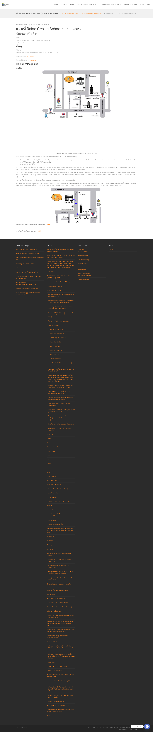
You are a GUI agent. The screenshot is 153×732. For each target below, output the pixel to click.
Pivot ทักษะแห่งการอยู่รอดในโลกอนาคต (27, 288)
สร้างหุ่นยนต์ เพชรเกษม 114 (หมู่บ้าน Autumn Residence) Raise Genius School (60, 572)
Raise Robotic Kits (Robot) (56, 329)
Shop (48, 455)
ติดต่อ (149, 4)
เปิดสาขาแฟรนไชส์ (83, 279)
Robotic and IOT (51, 662)
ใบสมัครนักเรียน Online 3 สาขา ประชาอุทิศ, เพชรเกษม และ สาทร (59, 585)
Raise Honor (50, 271)
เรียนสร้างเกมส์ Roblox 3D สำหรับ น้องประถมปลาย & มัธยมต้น (60, 696)
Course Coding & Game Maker (110, 4)
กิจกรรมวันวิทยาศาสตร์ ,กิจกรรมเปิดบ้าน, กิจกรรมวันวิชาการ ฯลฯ (60, 675)
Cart (48, 459)
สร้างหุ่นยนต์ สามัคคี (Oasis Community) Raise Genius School (61, 579)
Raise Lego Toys (54, 354)
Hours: (18, 37)
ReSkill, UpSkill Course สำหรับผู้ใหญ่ (58, 666)
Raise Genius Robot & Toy (55, 325)
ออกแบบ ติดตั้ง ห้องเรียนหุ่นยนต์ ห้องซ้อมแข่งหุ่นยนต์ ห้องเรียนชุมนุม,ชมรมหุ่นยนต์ (60, 630)
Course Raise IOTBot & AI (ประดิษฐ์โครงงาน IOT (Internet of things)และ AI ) (61, 410)
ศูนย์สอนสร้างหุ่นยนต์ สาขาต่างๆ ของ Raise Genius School (84, 13)
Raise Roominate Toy (56, 350)
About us (64, 4)
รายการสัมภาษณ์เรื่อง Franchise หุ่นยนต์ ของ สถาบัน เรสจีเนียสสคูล (59, 515)
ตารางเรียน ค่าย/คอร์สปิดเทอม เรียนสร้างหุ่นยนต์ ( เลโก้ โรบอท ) (60, 364)
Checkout (49, 463)
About (48, 716)
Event (72, 4)
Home (56, 4)
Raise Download (51, 520)
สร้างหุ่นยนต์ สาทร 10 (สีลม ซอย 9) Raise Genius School (59, 566)
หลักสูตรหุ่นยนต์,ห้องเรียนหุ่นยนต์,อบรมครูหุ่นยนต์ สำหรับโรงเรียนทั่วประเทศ (60, 398)
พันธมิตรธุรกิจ (51, 594)
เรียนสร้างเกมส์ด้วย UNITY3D (56, 701)
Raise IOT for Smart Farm (55, 670)
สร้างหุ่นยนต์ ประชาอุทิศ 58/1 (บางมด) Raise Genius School (60, 560)
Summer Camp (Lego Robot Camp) (58, 489)
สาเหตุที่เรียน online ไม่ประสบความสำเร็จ (27, 253)
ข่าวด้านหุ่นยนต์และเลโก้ (85, 273)
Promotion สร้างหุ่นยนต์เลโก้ (55, 524)
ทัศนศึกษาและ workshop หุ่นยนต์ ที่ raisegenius (61, 424)
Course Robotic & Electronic (87, 4)
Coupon (49, 438)
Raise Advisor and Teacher (54, 286)
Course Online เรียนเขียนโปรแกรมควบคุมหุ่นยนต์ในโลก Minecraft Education (60, 710)
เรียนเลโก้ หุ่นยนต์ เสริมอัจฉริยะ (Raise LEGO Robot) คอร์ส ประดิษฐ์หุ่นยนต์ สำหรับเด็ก (60, 386)
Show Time (50, 510)
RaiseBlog (50, 434)
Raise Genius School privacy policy (57, 598)
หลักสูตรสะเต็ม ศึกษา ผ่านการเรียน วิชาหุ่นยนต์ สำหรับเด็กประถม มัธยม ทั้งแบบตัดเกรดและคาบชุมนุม (60, 530)
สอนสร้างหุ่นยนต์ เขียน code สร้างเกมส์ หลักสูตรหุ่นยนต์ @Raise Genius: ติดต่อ (61, 256)
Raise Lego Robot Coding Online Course (58, 705)
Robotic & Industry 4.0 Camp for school (59, 501)
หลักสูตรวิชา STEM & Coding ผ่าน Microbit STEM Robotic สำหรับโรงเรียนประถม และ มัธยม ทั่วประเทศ (61, 656)
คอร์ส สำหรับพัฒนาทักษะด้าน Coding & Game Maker (59, 682)
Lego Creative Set (56, 358)
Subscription (50, 536)
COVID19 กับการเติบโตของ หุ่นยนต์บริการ (27, 272)
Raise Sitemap (51, 451)
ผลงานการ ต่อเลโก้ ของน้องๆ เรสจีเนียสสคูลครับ (60, 282)
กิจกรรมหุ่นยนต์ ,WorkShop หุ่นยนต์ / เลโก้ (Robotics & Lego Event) (58, 276)
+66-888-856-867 (32, 57)
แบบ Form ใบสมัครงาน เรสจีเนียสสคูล (57, 590)
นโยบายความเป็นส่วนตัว (54, 611)
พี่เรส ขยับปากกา (82, 264)
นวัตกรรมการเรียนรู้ (83, 259)
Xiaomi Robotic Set (55, 342)
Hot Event (49, 505)
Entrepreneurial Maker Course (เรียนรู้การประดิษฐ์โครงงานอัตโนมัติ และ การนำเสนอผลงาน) (60, 418)
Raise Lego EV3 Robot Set (57, 333)
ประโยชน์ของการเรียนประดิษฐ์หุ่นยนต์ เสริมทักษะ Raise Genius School (60, 616)
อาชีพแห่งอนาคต (21, 268)
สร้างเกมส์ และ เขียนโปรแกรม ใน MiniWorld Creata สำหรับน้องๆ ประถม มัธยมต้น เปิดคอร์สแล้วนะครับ (60, 689)
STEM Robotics (52, 497)
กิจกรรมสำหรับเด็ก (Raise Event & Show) (59, 321)
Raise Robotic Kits (52, 476)
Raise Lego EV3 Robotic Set (58, 338)
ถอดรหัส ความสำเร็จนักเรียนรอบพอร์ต (26, 249)
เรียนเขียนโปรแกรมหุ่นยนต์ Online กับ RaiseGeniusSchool (57, 636)
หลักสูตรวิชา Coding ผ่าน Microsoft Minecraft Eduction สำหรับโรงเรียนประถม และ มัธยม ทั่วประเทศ (61, 648)
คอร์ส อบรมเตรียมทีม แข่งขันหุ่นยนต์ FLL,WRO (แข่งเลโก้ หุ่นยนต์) (61, 370)
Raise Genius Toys (54, 346)
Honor (142, 4)
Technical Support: (21, 60)
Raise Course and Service (54, 290)
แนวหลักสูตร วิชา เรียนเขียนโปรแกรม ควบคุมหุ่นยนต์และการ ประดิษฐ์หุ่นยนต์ (60, 308)
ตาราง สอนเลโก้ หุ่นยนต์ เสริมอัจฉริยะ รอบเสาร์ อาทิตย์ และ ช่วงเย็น (61, 295)
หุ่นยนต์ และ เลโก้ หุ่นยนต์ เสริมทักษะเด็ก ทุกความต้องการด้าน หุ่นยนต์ (60, 250)
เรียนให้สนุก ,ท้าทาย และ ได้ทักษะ (25, 264)
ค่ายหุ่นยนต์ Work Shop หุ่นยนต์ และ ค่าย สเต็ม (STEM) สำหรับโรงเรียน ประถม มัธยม (61, 301)
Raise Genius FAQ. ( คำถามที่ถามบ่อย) (58, 603)
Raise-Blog (81, 249)
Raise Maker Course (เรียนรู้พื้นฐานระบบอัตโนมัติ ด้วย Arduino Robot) (59, 392)
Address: (18, 50)
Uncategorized (82, 269)
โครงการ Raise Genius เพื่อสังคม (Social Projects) (60, 607)
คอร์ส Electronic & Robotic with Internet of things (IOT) (59, 429)
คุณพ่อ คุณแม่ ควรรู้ (83, 255)
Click (48, 224)
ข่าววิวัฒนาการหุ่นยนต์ (84, 275)
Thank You (50, 540)
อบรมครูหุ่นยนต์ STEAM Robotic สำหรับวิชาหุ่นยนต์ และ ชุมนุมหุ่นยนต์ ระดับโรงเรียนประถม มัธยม (60, 623)
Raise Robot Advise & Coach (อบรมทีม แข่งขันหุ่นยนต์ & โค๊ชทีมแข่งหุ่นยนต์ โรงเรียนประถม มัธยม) (61, 315)
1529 (48, 443)
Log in (111, 249)
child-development (83, 251)
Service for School (130, 4)
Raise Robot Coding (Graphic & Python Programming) (59, 404)
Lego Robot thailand (53, 493)
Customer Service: (21, 57)
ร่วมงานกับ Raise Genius (54, 447)
